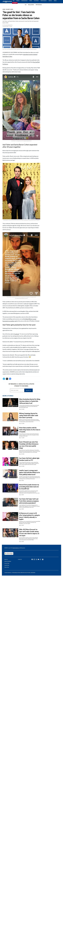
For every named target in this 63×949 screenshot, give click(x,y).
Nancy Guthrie (31, 4)
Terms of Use (6, 567)
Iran (25, 4)
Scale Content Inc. (16, 547)
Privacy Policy (6, 563)
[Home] (7, 1)
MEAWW (5, 547)
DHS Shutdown (39, 4)
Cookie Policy (6, 565)
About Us (6, 559)
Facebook (16, 334)
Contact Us (20, 559)
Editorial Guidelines (7, 561)
